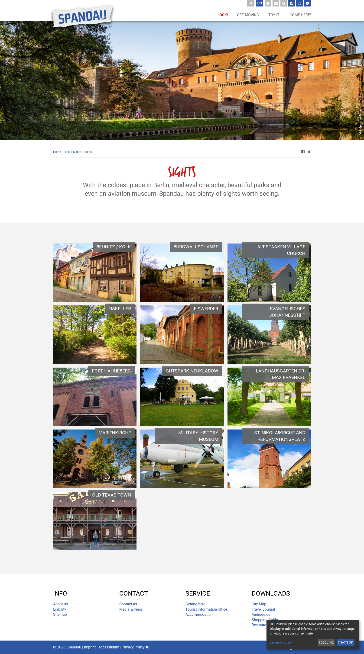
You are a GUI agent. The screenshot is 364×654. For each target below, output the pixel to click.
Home (57, 152)
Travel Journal (263, 609)
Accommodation (199, 614)
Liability (59, 609)
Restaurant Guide (266, 625)
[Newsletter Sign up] (276, 3)
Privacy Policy (133, 647)
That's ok (345, 642)
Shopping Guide (265, 620)
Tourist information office (206, 609)
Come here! (300, 15)
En (260, 3)
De (251, 3)
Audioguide (261, 614)
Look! (223, 15)
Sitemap (60, 614)
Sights (77, 152)
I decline (326, 642)
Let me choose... (281, 642)
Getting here (195, 604)
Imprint (90, 647)
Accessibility (108, 647)
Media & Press (131, 609)
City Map (259, 604)
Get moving (248, 15)
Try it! (274, 15)
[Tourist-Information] (268, 3)
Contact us (128, 604)
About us (60, 604)
